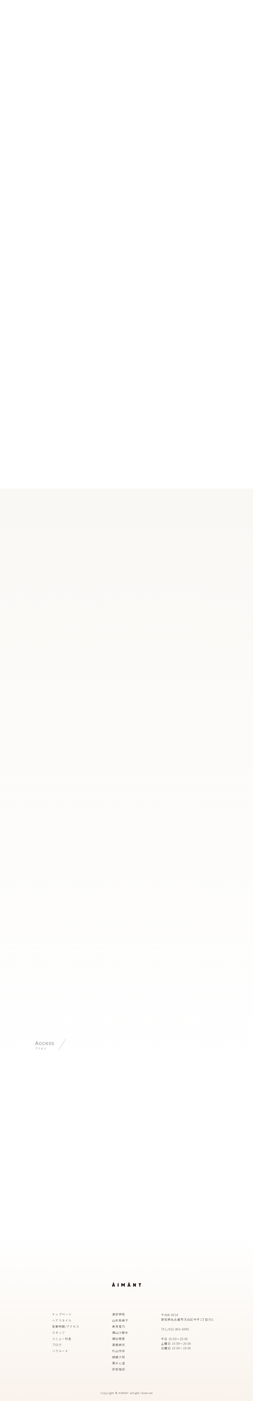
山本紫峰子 (120, 1320)
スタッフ (58, 1332)
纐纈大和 (118, 1357)
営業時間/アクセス (65, 1326)
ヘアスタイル (61, 1320)
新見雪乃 (118, 1326)
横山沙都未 (120, 1332)
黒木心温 (118, 1363)
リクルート (60, 1351)
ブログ (57, 1345)
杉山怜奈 (118, 1351)
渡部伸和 (118, 1314)
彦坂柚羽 (118, 1369)
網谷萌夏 (118, 1339)
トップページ (61, 1314)
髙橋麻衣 (118, 1345)
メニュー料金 (61, 1339)
